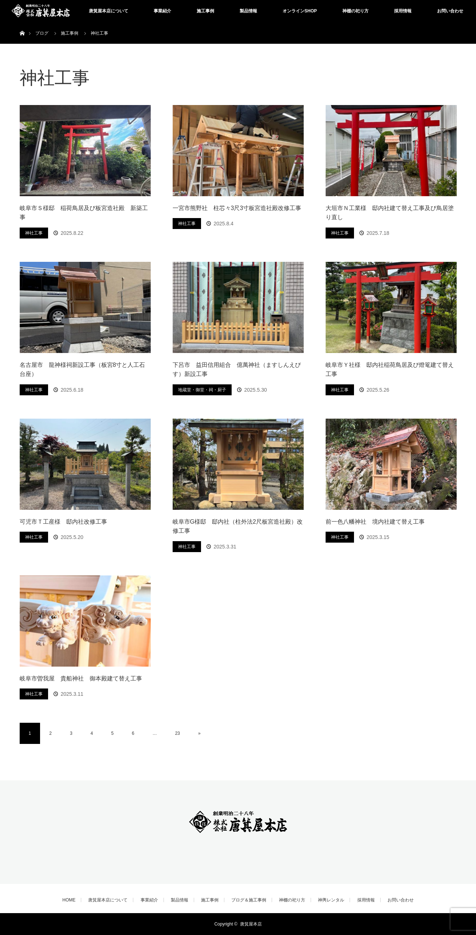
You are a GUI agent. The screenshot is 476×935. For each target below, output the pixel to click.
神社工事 (34, 233)
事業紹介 (162, 10)
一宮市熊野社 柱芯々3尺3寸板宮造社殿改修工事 (237, 208)
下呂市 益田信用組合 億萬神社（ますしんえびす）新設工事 (237, 369)
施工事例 (205, 10)
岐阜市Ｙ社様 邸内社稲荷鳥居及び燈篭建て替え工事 (390, 369)
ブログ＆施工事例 (248, 900)
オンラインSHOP (300, 10)
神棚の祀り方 (355, 10)
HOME (68, 900)
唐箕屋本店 (251, 924)
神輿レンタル (331, 900)
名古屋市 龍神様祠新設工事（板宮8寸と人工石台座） (82, 369)
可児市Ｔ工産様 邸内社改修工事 (63, 522)
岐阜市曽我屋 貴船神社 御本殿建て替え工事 (81, 678)
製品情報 (248, 10)
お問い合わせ (450, 10)
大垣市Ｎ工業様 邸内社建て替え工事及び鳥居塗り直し (390, 213)
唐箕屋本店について (108, 10)
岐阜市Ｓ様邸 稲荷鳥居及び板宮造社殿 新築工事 (84, 213)
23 (177, 733)
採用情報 (403, 10)
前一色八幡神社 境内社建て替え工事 (375, 522)
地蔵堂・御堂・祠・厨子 (202, 389)
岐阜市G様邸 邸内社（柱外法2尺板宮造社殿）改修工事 (238, 526)
